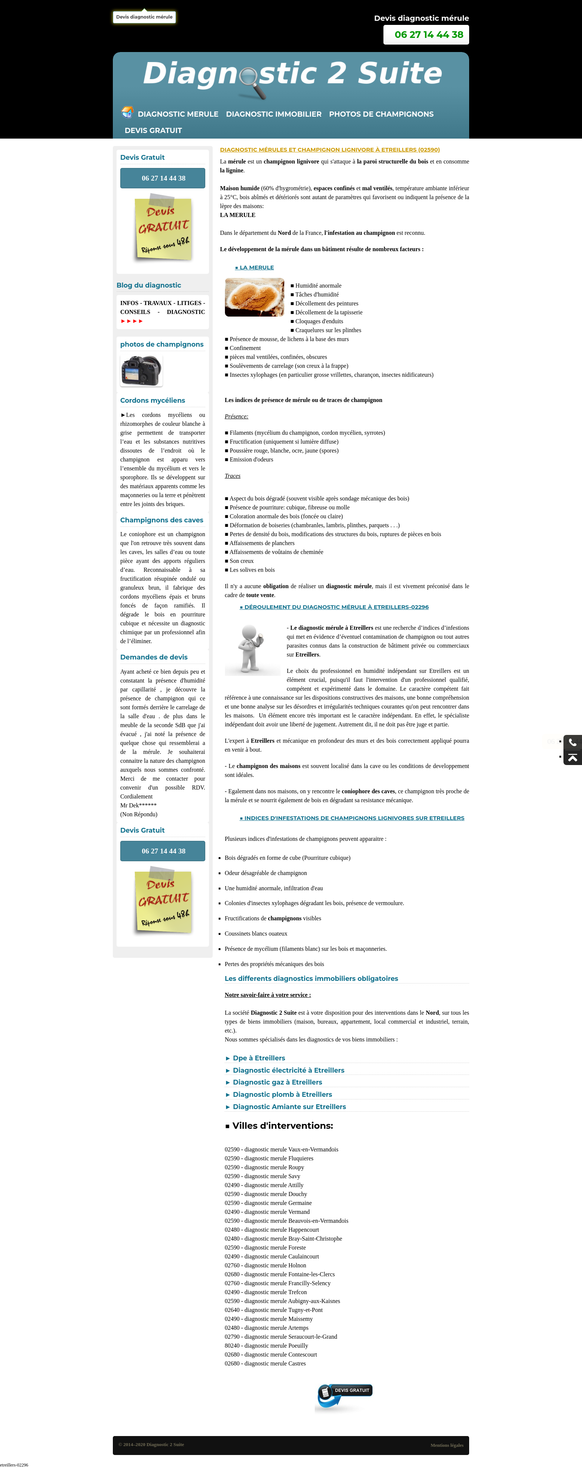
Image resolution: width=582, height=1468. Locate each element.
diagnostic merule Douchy (276, 1194)
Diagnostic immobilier (274, 114)
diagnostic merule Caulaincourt (282, 1256)
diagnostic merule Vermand (277, 1212)
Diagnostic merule (178, 114)
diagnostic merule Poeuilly (276, 1345)
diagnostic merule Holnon (275, 1265)
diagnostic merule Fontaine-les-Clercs (290, 1274)
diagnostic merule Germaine (278, 1203)
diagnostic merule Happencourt (282, 1229)
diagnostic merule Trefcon (276, 1292)
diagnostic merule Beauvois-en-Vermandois (297, 1221)
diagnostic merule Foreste (275, 1247)
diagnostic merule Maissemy (279, 1319)
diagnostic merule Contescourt (281, 1354)
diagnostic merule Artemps (276, 1328)
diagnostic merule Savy (272, 1176)
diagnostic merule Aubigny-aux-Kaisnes (292, 1301)
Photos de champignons (381, 114)
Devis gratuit (153, 130)
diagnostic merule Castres (275, 1363)
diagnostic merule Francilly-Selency (288, 1283)
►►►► (132, 321)
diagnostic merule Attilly (274, 1185)
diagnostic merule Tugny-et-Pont (284, 1310)
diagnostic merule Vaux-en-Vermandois (292, 1149)
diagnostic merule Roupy (274, 1167)
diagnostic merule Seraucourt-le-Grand (291, 1336)
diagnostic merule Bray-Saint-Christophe (293, 1238)
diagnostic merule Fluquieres (279, 1158)
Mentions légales (447, 1445)
